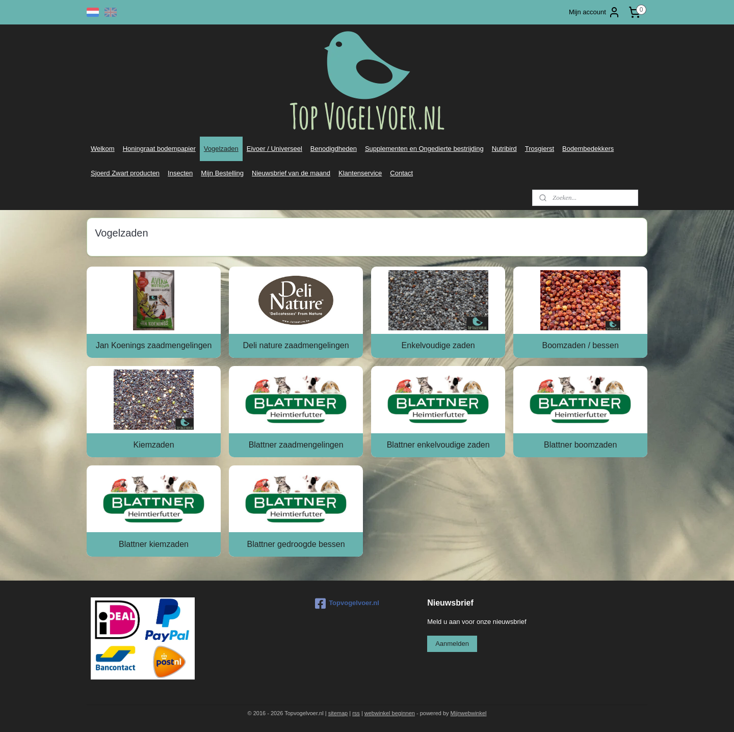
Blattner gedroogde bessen (296, 544)
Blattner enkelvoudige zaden (438, 444)
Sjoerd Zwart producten (125, 173)
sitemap (338, 713)
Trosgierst (539, 148)
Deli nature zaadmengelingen (296, 345)
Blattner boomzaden (580, 444)
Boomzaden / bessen (580, 345)
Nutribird (504, 148)
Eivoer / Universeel (274, 148)
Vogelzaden (221, 148)
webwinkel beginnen (389, 713)
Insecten (180, 173)
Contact (401, 173)
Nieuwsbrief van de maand (291, 173)
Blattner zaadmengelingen (295, 444)
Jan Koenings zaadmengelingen (154, 345)
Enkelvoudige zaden (438, 345)
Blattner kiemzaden (154, 544)
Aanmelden (452, 643)
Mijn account (594, 12)
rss (356, 713)
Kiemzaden (153, 444)
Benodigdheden (333, 148)
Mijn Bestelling (222, 173)
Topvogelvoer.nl (347, 603)
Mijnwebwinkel (469, 713)
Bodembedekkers (588, 148)
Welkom (103, 148)
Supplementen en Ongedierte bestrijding (424, 148)
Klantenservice (360, 173)
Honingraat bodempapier (159, 148)
